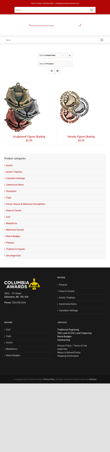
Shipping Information (68, 356)
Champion (11, 191)
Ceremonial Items (15, 184)
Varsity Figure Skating (81, 136)
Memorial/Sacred (15, 229)
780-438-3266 (47, 3)
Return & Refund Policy (68, 352)
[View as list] (57, 71)
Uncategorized (13, 255)
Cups (8, 197)
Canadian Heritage (15, 178)
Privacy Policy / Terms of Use (72, 345)
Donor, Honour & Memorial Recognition (25, 204)
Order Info (62, 349)
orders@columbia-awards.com (67, 3)
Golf (8, 217)
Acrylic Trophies (14, 172)
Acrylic (9, 165)
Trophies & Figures (15, 249)
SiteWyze (93, 379)
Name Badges (13, 236)
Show (47, 64)
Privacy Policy (48, 379)
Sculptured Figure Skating (29, 136)
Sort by (47, 55)
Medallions (11, 223)
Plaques (10, 242)
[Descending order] (70, 55)
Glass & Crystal (13, 210)
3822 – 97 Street (12, 293)
